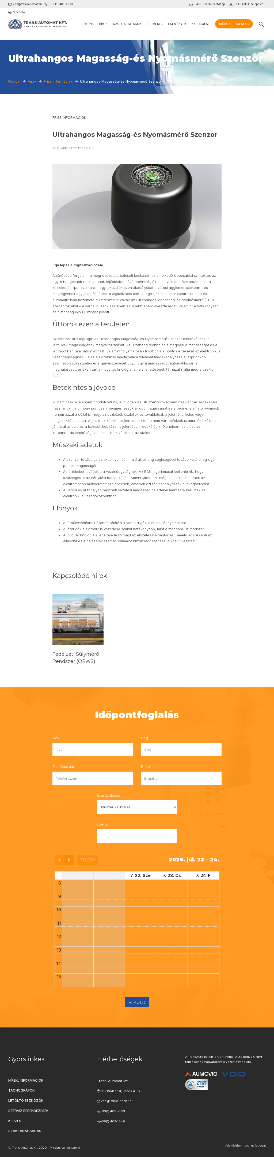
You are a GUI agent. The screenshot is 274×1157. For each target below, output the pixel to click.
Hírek (103, 24)
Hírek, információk (26, 1080)
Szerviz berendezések (28, 1110)
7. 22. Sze (140, 875)
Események (177, 24)
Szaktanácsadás (24, 1131)
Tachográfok (21, 1090)
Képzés (14, 1121)
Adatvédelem (233, 1145)
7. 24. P (203, 875)
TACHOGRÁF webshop (209, 4)
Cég (144, 738)
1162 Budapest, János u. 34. (120, 1091)
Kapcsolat (201, 24)
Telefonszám (63, 766)
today (87, 860)
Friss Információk (69, 117)
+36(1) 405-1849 (112, 1121)
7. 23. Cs (172, 875)
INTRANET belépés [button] (248, 4)
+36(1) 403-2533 (112, 1111)
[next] (69, 860)
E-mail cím (149, 766)
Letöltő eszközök (26, 1100)
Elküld (136, 1002)
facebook (19, 12)
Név (55, 738)
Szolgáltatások (127, 24)
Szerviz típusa (108, 795)
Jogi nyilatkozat (255, 1145)
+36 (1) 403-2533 (61, 4)
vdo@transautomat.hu (27, 4)
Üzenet (103, 824)
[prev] (59, 860)
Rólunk (88, 24)
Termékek (155, 24)
